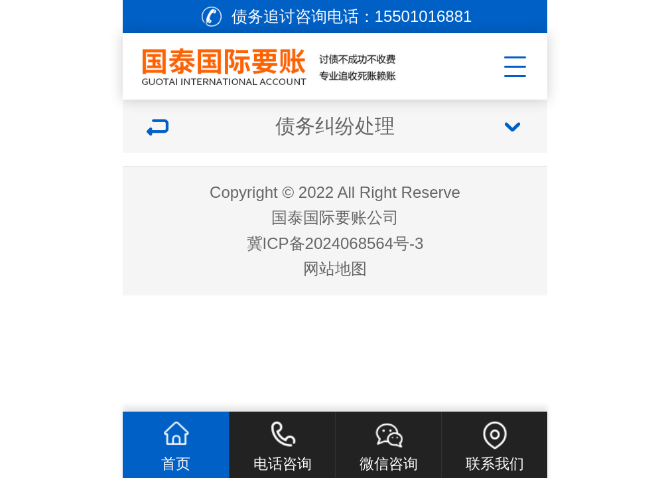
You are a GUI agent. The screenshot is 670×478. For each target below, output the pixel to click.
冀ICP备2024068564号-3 (335, 243)
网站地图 (335, 269)
